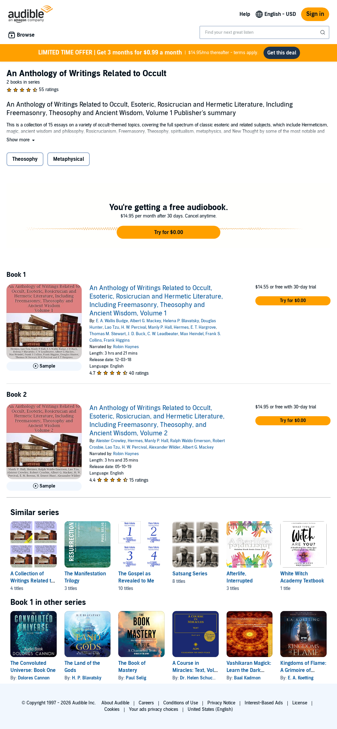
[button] (21, 140)
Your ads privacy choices (153, 709)
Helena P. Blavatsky (181, 320)
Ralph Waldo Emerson (190, 440)
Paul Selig (136, 678)
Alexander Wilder (164, 447)
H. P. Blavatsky (86, 678)
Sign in (315, 14)
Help (244, 14)
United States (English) (210, 709)
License (299, 703)
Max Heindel (191, 333)
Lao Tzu (112, 327)
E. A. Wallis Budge (112, 320)
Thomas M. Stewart (107, 333)
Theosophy (25, 159)
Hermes (181, 327)
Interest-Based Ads (264, 703)
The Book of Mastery (131, 667)
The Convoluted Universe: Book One (33, 667)
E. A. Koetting (300, 678)
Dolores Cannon (34, 678)
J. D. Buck (136, 333)
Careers (146, 703)
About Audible (115, 703)
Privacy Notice (221, 703)
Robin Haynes (126, 346)
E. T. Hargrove (203, 327)
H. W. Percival (133, 327)
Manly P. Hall (160, 327)
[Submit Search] (323, 32)
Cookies (112, 709)
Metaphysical (68, 159)
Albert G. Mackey (145, 320)
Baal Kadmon (247, 678)
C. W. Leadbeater (162, 333)
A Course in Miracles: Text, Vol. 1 (193, 670)
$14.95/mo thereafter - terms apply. (148, 53)
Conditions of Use (180, 703)
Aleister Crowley (111, 440)
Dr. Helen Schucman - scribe (209, 678)
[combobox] (264, 32)
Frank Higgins (117, 340)
